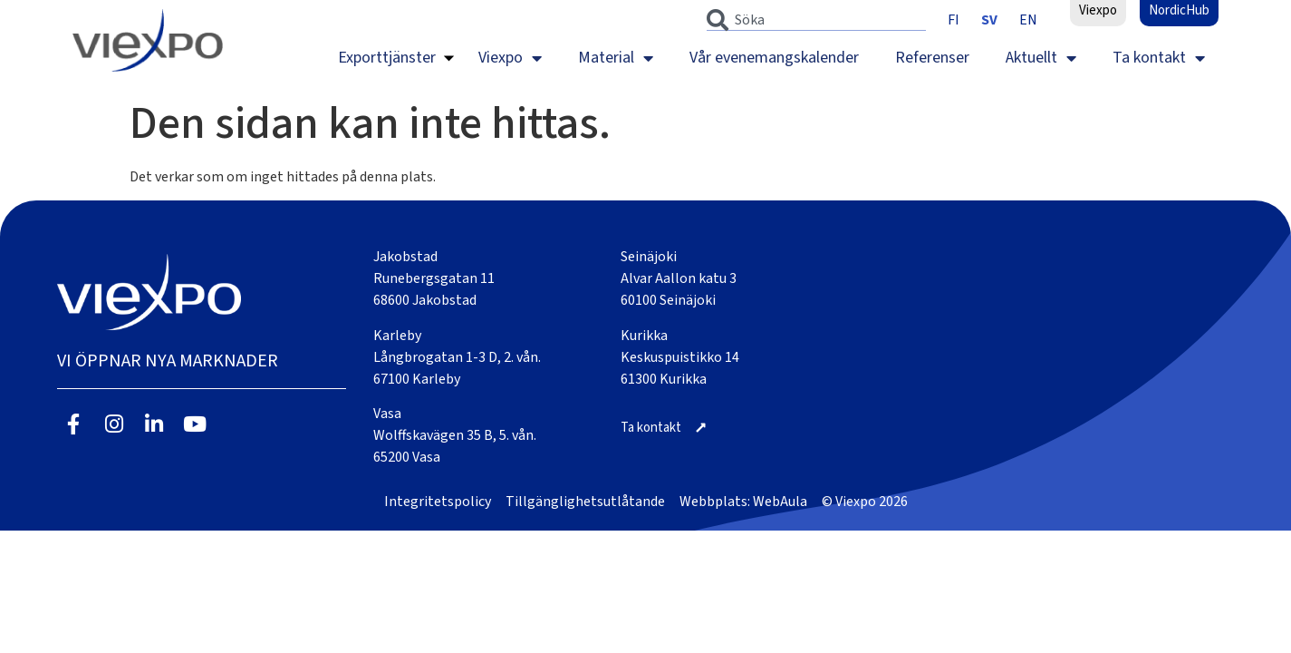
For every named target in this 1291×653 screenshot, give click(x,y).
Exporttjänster (387, 57)
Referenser (932, 57)
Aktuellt (1041, 58)
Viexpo (510, 58)
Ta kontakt (1159, 58)
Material (615, 58)
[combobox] (816, 20)
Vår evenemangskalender (774, 57)
